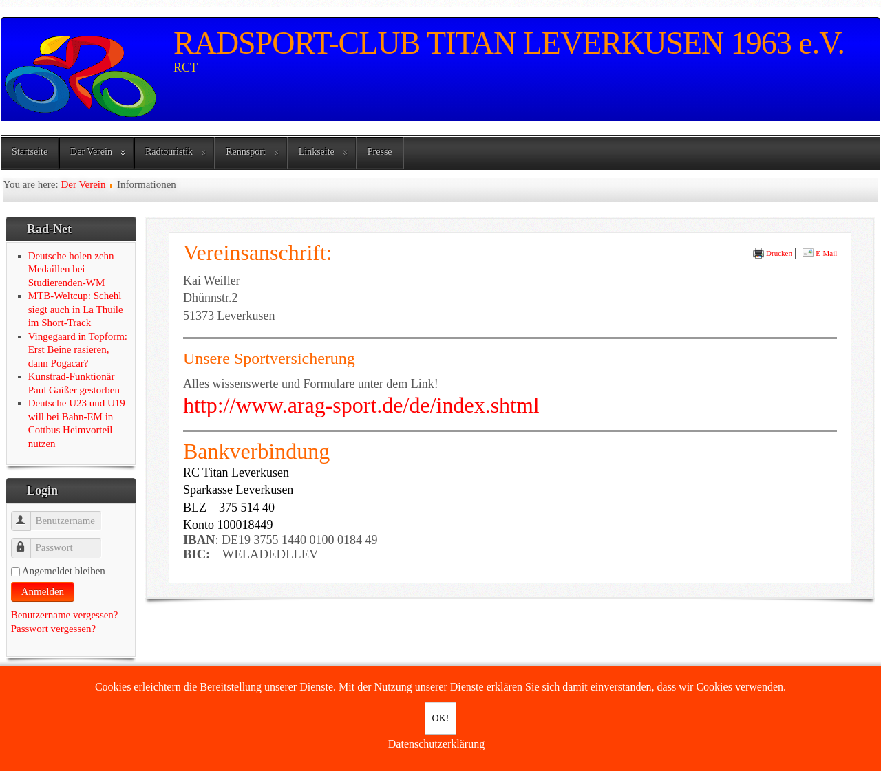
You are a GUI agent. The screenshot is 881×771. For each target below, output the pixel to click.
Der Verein (91, 151)
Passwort (27, 541)
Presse (380, 151)
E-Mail (820, 253)
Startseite (29, 151)
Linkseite (317, 151)
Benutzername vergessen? (64, 614)
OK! (440, 718)
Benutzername (27, 514)
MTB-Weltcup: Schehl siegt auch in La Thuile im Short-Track (75, 309)
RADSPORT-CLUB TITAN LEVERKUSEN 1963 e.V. (509, 43)
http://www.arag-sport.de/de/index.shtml (361, 405)
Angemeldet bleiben (63, 570)
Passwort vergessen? (53, 628)
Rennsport (246, 151)
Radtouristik (169, 151)
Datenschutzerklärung (436, 744)
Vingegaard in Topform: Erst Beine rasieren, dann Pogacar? (77, 350)
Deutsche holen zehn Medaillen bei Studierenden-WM (71, 269)
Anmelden (42, 591)
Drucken (772, 253)
